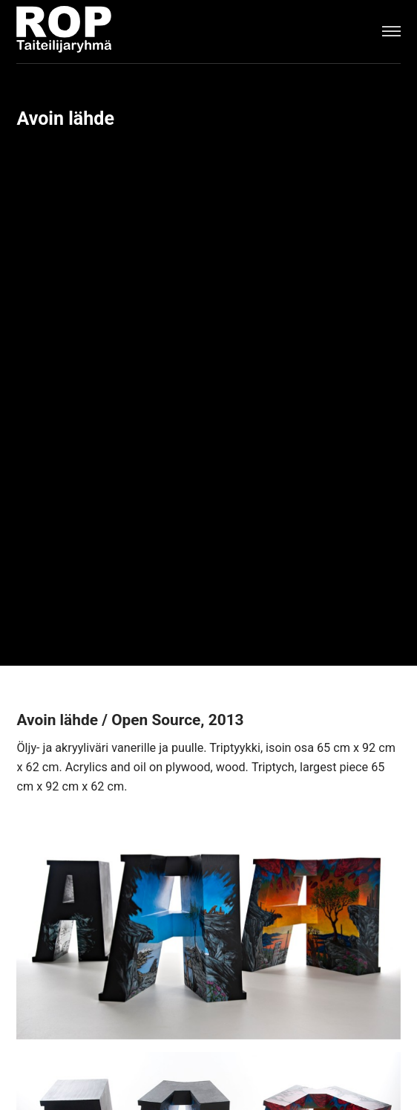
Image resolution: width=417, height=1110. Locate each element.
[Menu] (391, 31)
